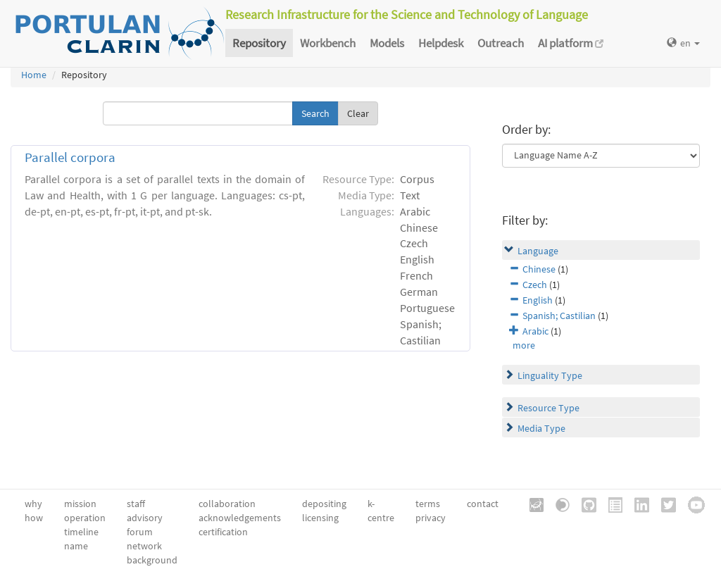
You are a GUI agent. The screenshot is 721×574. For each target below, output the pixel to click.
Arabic (535, 331)
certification (223, 531)
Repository (259, 43)
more (524, 345)
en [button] (683, 43)
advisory (145, 517)
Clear (358, 113)
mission (80, 503)
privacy (430, 517)
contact (483, 503)
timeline (81, 531)
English (537, 300)
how (34, 517)
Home (33, 74)
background (152, 560)
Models (387, 43)
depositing (324, 503)
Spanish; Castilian (559, 315)
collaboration (227, 503)
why (33, 503)
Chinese (539, 269)
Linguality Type (550, 375)
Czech (534, 284)
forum (140, 531)
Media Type (541, 428)
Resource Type (548, 407)
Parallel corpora (70, 157)
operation (85, 517)
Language (538, 250)
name (76, 545)
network (144, 545)
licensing (320, 517)
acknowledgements (240, 517)
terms (427, 503)
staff (136, 503)
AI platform (570, 43)
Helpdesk (440, 43)
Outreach (500, 43)
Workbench (328, 43)
